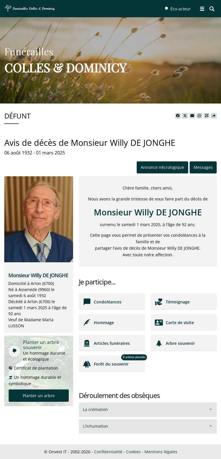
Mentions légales (160, 451)
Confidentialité (108, 451)
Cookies (133, 451)
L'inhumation (95, 426)
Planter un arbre (39, 395)
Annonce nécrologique (162, 167)
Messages (203, 167)
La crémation (95, 409)
